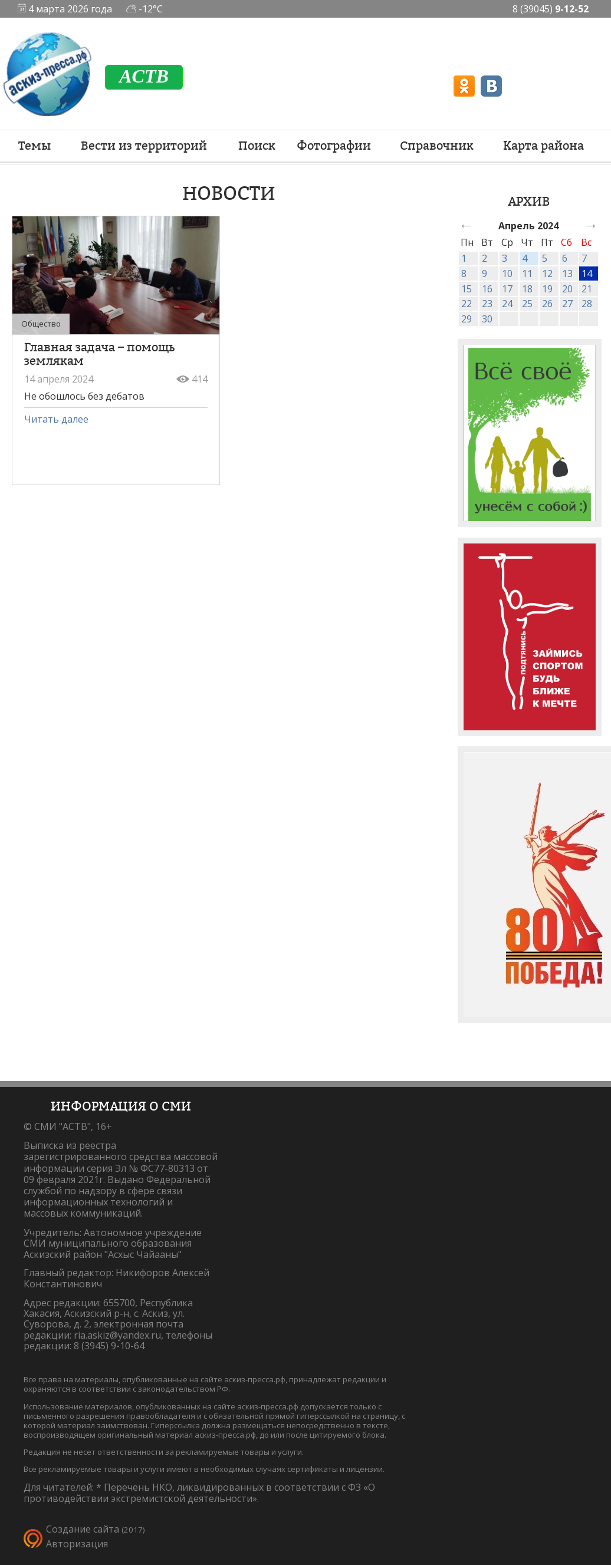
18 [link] (527, 288)
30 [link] (487, 318)
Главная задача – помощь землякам (99, 354)
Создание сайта (82, 1529)
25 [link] (527, 303)
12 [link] (547, 273)
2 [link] (484, 258)
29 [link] (466, 318)
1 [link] (464, 258)
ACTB (144, 76)
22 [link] (466, 303)
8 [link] (464, 273)
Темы (34, 146)
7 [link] (584, 258)
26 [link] (547, 303)
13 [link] (567, 273)
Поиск (256, 146)
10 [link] (507, 273)
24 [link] (507, 303)
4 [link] (524, 258)
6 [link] (564, 258)
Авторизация (77, 1543)
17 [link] (507, 288)
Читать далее (56, 419)
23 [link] (487, 303)
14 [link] (587, 273)
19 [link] (547, 288)
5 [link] (544, 258)
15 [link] (466, 288)
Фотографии (334, 146)
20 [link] (567, 288)
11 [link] (527, 273)
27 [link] (567, 303)
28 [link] (587, 303)
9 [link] (484, 273)
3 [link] (504, 258)
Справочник (437, 146)
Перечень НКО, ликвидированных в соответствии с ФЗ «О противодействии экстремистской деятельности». (199, 1493)
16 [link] (487, 288)
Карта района (543, 146)
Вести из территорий (144, 146)
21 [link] (587, 288)
